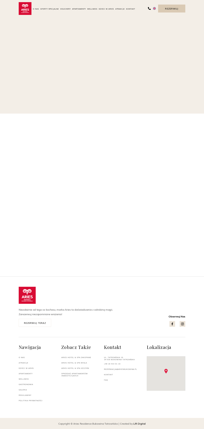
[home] (25, 8)
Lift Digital (139, 423)
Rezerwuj (171, 8)
